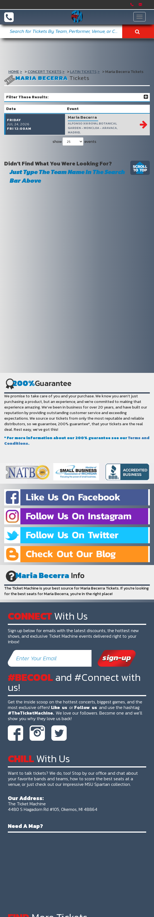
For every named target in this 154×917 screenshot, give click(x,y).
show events (74, 146)
